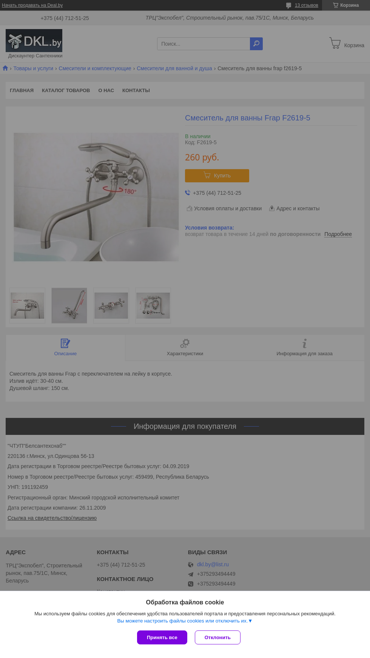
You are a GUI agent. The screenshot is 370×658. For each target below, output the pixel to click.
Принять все (162, 637)
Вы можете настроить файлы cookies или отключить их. (182, 621)
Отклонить (218, 637)
